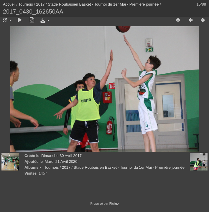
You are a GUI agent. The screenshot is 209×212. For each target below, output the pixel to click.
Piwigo (114, 203)
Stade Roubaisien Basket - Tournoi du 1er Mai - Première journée (103, 4)
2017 (40, 4)
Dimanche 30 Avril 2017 (61, 155)
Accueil (9, 4)
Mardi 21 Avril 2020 (61, 161)
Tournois (26, 4)
